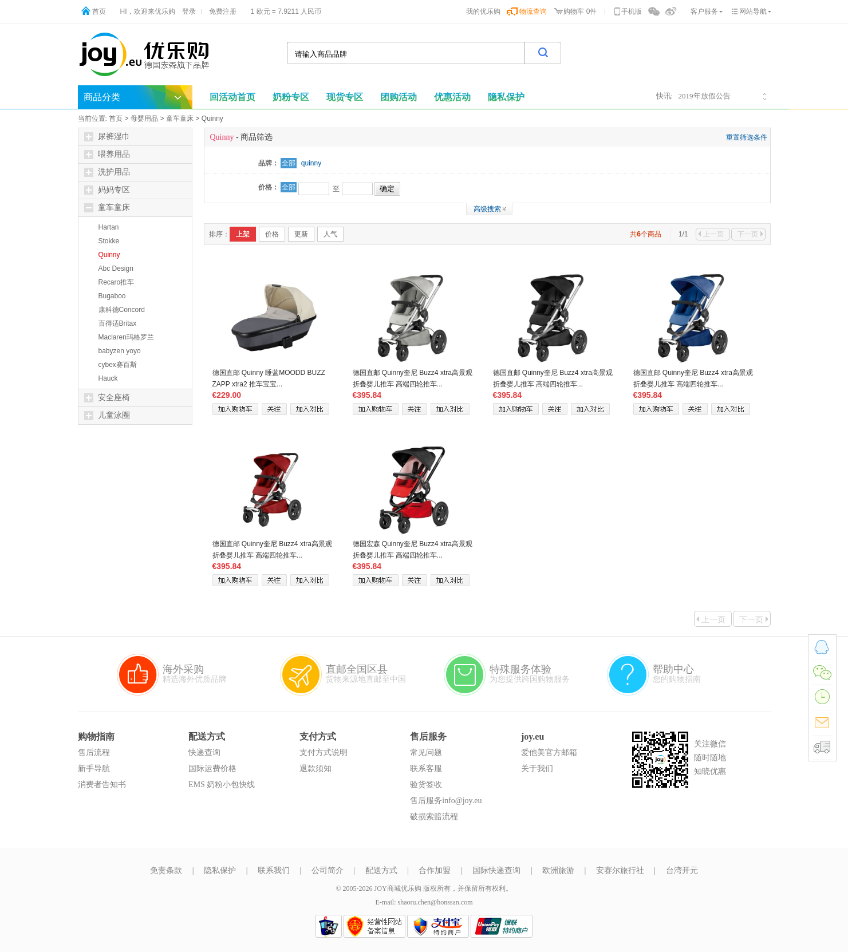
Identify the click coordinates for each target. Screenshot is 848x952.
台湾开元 (682, 870)
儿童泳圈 (107, 415)
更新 (301, 234)
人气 (330, 234)
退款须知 (315, 768)
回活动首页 (232, 97)
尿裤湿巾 (107, 136)
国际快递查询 (496, 870)
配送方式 (381, 870)
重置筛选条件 (746, 137)
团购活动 (398, 97)
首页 (99, 11)
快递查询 (204, 752)
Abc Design (115, 268)
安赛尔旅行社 (620, 870)
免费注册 (222, 11)
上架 (243, 234)
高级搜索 (487, 209)
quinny (311, 163)
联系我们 (274, 870)
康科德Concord (121, 310)
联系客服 (426, 768)
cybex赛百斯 (117, 365)
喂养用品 (107, 154)
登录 (189, 11)
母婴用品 (144, 118)
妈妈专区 (107, 190)
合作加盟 (435, 870)
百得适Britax (117, 323)
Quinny (212, 118)
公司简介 (327, 870)
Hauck (108, 378)
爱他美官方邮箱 (549, 752)
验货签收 (426, 784)
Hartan (108, 227)
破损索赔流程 (434, 816)
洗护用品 (107, 172)
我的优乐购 (483, 11)
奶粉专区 (291, 97)
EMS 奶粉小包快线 (221, 784)
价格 (272, 234)
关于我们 (537, 768)
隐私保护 (220, 870)
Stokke (109, 241)
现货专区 (344, 97)
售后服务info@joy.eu (446, 800)
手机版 (631, 11)
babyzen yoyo (119, 351)
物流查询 (533, 11)
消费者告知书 (102, 784)
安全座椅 (107, 397)
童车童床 (180, 118)
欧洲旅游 (558, 870)
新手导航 (94, 768)
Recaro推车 (116, 282)
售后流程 (94, 752)
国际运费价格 (212, 768)
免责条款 (166, 870)
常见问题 (426, 752)
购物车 (573, 11)
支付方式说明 (323, 752)
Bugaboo (112, 296)
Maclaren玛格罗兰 (126, 337)
